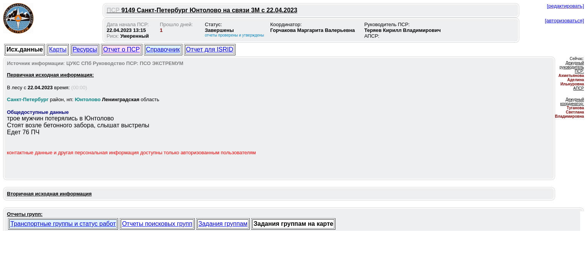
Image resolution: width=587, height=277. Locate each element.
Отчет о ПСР (121, 49)
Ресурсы (85, 49)
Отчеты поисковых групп (157, 223)
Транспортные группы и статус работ (63, 223)
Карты (58, 49)
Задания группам (222, 223)
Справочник (163, 49)
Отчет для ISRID (209, 49)
